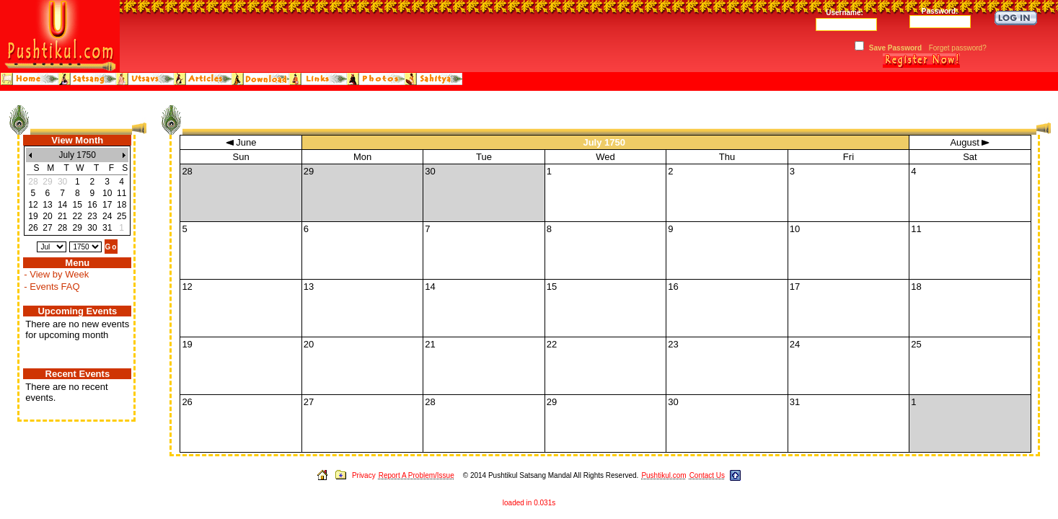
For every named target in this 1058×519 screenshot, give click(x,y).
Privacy (364, 475)
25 (121, 216)
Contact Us (707, 475)
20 (47, 216)
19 (33, 216)
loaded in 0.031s (529, 503)
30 (92, 228)
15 (77, 205)
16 (92, 205)
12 (33, 205)
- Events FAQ (51, 286)
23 (92, 216)
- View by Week (56, 274)
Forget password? (958, 48)
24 (107, 216)
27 (47, 228)
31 (107, 228)
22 (77, 216)
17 (107, 205)
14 (62, 205)
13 (47, 205)
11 (121, 193)
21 (62, 216)
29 (77, 228)
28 (62, 228)
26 (33, 228)
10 (107, 193)
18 (121, 205)
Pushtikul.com (663, 475)
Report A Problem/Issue (416, 475)
